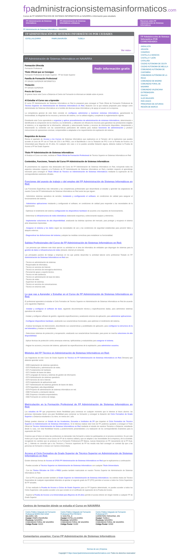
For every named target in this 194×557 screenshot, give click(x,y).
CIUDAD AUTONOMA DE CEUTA (154, 64)
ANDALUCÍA (146, 46)
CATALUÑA (145, 61)
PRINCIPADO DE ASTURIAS (152, 104)
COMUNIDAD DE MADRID (151, 81)
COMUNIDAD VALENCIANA (152, 90)
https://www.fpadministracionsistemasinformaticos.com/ (89, 553)
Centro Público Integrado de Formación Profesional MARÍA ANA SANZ (41, 513)
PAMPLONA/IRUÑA (59, 39)
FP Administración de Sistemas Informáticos (40, 29)
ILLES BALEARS (147, 98)
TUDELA (81, 39)
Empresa (103, 549)
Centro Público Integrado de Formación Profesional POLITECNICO (76, 513)
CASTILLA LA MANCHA (150, 55)
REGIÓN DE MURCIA (149, 107)
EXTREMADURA (147, 92)
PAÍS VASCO (146, 101)
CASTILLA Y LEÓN (148, 58)
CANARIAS (145, 52)
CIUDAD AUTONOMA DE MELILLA (154, 67)
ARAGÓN (144, 49)
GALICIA (144, 95)
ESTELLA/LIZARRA (33, 39)
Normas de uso (93, 549)
